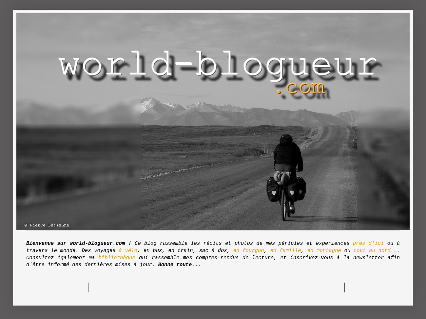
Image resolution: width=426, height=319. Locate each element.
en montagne (324, 251)
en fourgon (248, 251)
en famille (285, 251)
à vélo (128, 251)
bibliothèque (117, 258)
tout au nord (372, 251)
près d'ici (368, 243)
